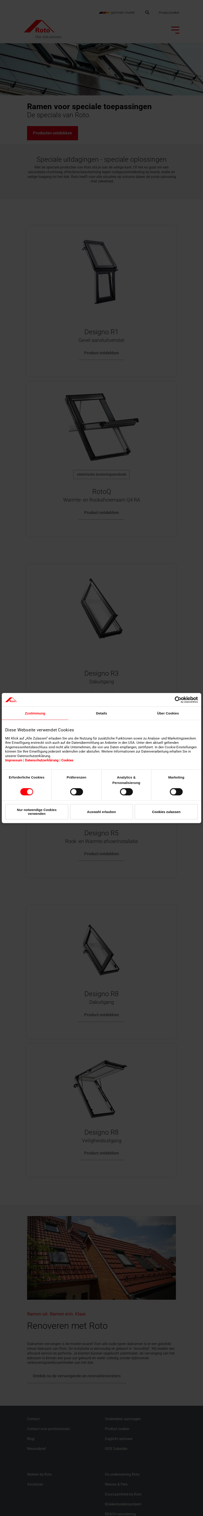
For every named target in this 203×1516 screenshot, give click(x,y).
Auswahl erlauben (101, 811)
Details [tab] (101, 713)
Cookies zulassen (166, 811)
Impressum (13, 760)
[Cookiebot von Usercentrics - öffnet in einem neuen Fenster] (178, 699)
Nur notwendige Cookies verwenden (37, 812)
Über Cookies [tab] (168, 713)
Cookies (67, 760)
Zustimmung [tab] (35, 713)
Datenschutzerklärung (42, 760)
